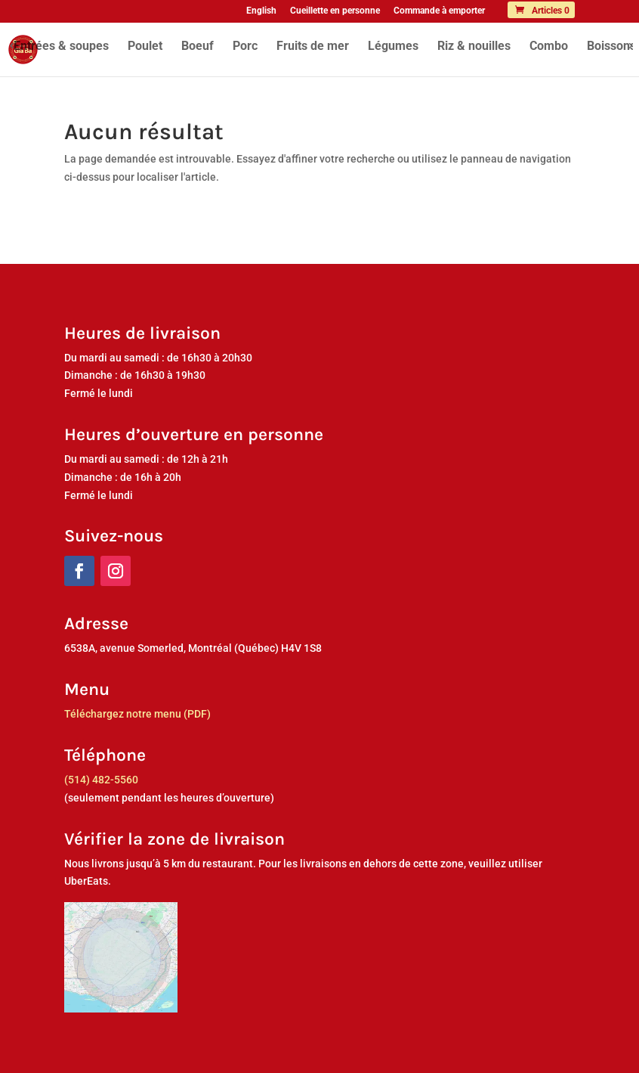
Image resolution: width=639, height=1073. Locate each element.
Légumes (393, 47)
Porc (245, 47)
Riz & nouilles (474, 47)
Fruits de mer (312, 47)
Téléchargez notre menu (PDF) (137, 714)
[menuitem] (261, 14)
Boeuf (197, 47)
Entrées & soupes (61, 47)
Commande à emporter (439, 11)
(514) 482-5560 (101, 780)
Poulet (145, 47)
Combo (548, 47)
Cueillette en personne (335, 11)
